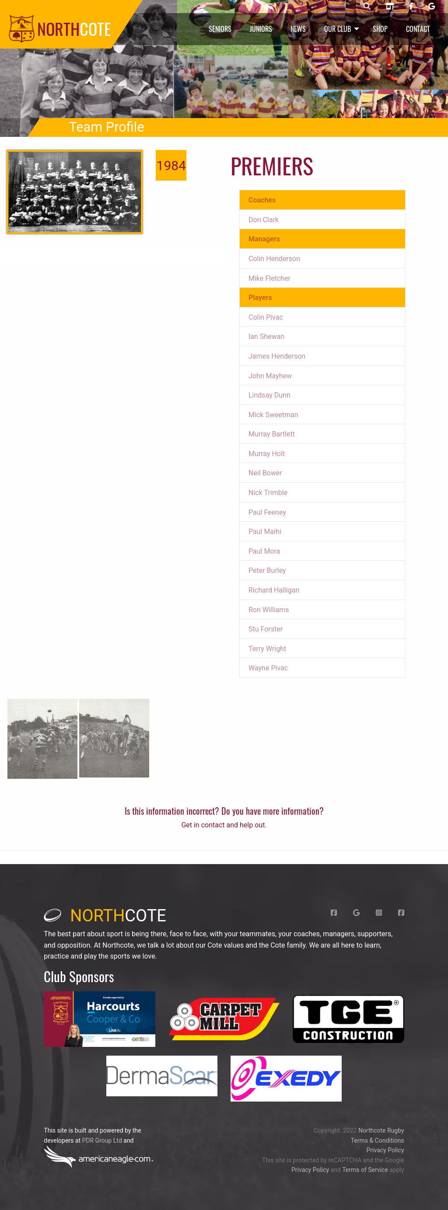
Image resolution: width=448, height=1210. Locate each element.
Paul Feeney (267, 512)
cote (105, 915)
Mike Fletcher (269, 278)
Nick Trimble (267, 492)
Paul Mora (264, 551)
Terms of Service (365, 1169)
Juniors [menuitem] (261, 29)
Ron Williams (268, 610)
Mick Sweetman (273, 415)
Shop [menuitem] (380, 29)
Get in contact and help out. (223, 825)
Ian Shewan (266, 336)
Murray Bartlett (271, 434)
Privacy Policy (385, 1150)
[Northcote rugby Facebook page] (411, 6)
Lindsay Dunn (269, 395)
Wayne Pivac (268, 668)
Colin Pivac (265, 317)
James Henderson (276, 356)
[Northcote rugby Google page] (431, 6)
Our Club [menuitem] (337, 29)
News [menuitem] (298, 29)
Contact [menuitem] (418, 29)
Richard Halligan (273, 590)
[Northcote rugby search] (367, 6)
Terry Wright (267, 649)
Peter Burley (267, 570)
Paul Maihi (264, 531)
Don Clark (263, 220)
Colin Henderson (274, 259)
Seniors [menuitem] (220, 29)
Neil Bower (265, 473)
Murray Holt (266, 454)
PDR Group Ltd (102, 1140)
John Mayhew (270, 376)
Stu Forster (265, 629)
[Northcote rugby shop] (389, 6)
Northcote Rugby (381, 1130)
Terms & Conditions (377, 1140)
